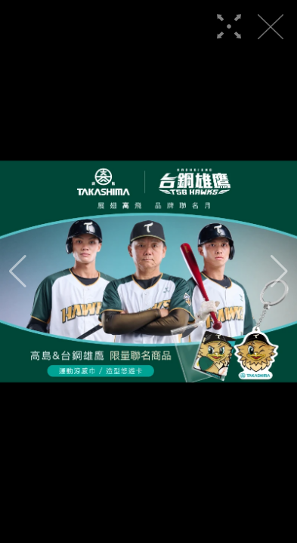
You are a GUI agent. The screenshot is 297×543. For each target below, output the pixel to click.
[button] (18, 271)
